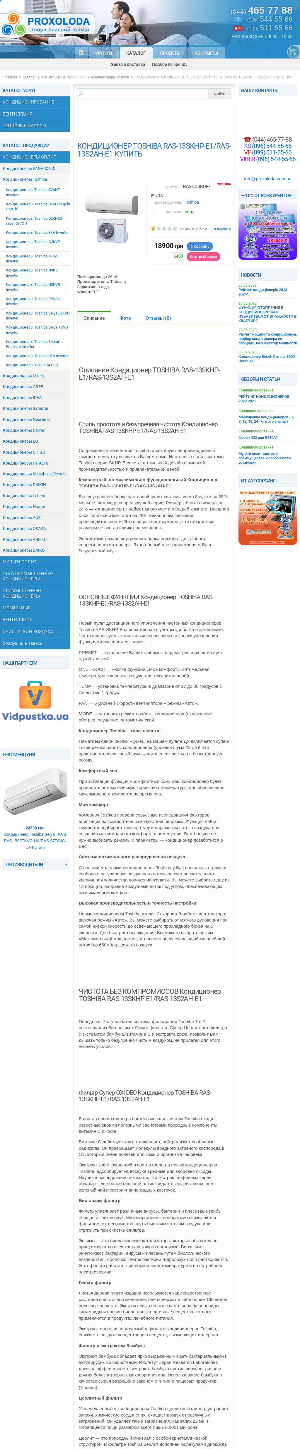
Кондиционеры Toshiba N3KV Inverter (32, 272)
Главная (10, 77)
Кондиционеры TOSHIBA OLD (159, 77)
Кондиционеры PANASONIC (29, 168)
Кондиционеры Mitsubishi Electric (34, 474)
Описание (94, 318)
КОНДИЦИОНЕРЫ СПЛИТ (63, 77)
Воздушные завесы (23, 643)
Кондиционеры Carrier (24, 430)
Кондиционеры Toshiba (110, 77)
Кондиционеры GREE (23, 386)
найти (220, 94)
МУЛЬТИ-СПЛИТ (20, 562)
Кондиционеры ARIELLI (25, 539)
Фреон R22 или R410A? (258, 437)
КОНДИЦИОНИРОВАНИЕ (28, 102)
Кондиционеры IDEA (22, 397)
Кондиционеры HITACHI (25, 463)
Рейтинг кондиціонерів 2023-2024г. (263, 292)
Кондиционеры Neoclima (26, 419)
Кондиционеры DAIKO (24, 550)
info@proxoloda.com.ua (267, 178)
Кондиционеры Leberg (24, 496)
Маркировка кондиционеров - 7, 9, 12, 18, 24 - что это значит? (266, 419)
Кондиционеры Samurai (25, 408)
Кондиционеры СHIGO (24, 452)
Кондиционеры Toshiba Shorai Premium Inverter (32, 344)
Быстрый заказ (203, 257)
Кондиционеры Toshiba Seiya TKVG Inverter (37, 329)
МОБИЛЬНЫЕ (17, 608)
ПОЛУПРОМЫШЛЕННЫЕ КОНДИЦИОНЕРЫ (28, 576)
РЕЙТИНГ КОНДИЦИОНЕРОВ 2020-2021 (263, 398)
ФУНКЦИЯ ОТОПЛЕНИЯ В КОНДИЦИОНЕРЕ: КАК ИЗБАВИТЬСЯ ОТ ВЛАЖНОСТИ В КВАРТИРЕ (267, 314)
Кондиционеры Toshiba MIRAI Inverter (32, 258)
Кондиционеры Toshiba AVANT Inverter (33, 192)
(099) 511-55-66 (271, 152)
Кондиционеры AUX (22, 517)
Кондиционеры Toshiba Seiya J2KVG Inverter (38, 315)
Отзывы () (158, 318)
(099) (270, 28)
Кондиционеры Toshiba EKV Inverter (37, 232)
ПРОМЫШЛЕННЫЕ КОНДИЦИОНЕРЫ (22, 593)
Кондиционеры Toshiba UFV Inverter (37, 356)
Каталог (136, 53)
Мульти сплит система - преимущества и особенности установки (264, 458)
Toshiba (192, 202)
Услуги (103, 53)
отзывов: (221, 229)
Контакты (206, 53)
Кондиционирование (255, 390)
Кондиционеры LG (20, 441)
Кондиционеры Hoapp (24, 506)
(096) (270, 19)
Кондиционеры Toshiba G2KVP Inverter (33, 244)
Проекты (170, 53)
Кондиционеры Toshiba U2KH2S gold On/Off (38, 206)
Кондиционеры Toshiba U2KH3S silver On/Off (34, 221)
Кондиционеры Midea (23, 376)
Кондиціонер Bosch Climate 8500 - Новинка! (267, 358)
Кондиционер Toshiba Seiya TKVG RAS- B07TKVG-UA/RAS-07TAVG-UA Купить (35, 805)
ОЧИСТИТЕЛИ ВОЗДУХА (28, 631)
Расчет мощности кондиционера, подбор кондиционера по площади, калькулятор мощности (267, 338)
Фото (125, 318)
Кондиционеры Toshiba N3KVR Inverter (33, 287)
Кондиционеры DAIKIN (24, 484)
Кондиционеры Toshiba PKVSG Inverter (33, 301)
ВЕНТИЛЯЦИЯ (18, 114)
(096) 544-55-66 (271, 145)
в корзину (199, 246)
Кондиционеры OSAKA (24, 528)
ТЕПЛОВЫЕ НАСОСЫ (24, 125)
